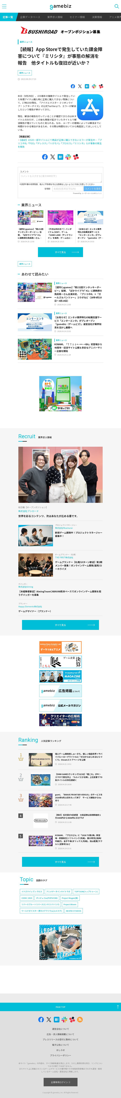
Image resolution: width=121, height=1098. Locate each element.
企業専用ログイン (60, 1082)
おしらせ (60, 1050)
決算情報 (97, 17)
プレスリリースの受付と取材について (61, 1039)
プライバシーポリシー (60, 1055)
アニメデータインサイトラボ (58, 899)
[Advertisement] (39, 264)
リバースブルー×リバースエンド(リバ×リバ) (40, 912)
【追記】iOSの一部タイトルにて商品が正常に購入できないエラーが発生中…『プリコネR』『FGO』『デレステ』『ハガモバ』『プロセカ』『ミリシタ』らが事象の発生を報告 (60, 143)
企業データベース (30, 17)
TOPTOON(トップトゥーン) (86, 899)
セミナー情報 (77, 17)
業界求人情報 (55, 17)
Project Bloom (70, 912)
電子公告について (60, 1044)
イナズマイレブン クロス (31, 899)
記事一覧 (8, 17)
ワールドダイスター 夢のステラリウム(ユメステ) (41, 919)
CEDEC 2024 (26, 906)
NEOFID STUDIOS (73, 919)
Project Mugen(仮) (70, 906)
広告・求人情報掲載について (60, 1034)
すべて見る (60, 252)
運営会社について (60, 1028)
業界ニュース (26, 41)
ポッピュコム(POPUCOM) (47, 906)
